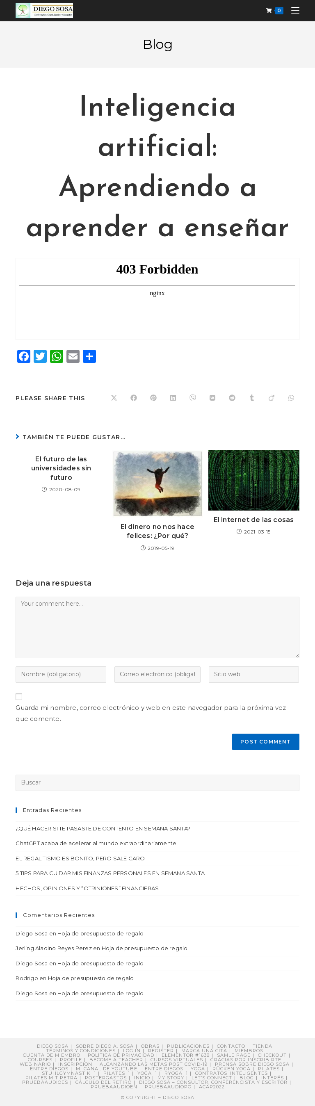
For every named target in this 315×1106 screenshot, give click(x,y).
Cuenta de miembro (51, 1055)
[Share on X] (114, 398)
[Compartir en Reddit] (232, 398)
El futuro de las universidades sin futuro (61, 468)
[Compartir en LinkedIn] (173, 398)
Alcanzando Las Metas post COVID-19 (154, 1064)
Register (161, 1051)
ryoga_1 (176, 1073)
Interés (272, 1078)
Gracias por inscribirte (245, 1060)
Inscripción (75, 1064)
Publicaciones (188, 1046)
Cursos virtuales (177, 1060)
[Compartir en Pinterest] (153, 398)
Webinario (35, 1064)
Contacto (231, 1046)
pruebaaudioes (45, 1082)
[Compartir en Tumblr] (252, 398)
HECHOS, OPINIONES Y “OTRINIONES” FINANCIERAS (87, 888)
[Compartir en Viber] (193, 398)
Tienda (262, 1046)
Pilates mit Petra (51, 1078)
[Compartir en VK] (212, 398)
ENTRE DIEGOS (164, 1069)
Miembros (249, 1051)
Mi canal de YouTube (106, 1069)
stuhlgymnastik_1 (69, 1073)
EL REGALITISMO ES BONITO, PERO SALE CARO (80, 858)
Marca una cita (204, 1051)
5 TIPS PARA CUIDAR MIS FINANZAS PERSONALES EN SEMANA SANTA (110, 873)
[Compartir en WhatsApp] (291, 398)
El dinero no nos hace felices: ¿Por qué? (157, 531)
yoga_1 (147, 1073)
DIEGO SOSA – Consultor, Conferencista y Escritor (213, 1082)
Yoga (198, 1069)
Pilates (269, 1069)
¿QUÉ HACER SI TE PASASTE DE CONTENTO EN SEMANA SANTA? (103, 828)
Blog (247, 1078)
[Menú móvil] (292, 10)
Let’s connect (212, 1078)
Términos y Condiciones (81, 1051)
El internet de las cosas (254, 520)
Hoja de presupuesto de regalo (100, 933)
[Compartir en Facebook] (134, 398)
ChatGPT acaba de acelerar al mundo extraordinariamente (96, 843)
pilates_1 (116, 1073)
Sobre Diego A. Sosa (105, 1046)
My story (171, 1078)
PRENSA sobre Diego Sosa (252, 1064)
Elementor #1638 (186, 1055)
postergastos (106, 1078)
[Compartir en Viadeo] (271, 398)
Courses (40, 1060)
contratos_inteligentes (231, 1073)
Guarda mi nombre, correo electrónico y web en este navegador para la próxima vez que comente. (151, 713)
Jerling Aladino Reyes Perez (53, 948)
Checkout (272, 1055)
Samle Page (234, 1055)
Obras (150, 1046)
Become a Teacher (116, 1060)
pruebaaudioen (114, 1087)
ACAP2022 (212, 1087)
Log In (132, 1051)
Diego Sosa (32, 933)
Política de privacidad (121, 1055)
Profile (71, 1060)
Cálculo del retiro (103, 1082)
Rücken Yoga (231, 1069)
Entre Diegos (49, 1069)
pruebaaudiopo (168, 1087)
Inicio (142, 1078)
